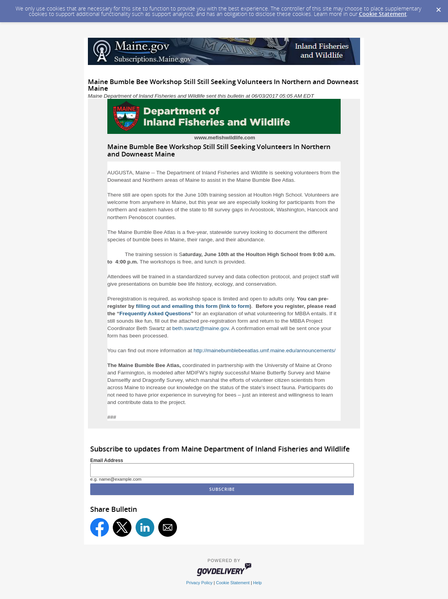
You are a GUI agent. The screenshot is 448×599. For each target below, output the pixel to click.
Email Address (106, 460)
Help (257, 582)
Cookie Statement (383, 14)
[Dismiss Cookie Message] (438, 7)
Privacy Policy (199, 582)
